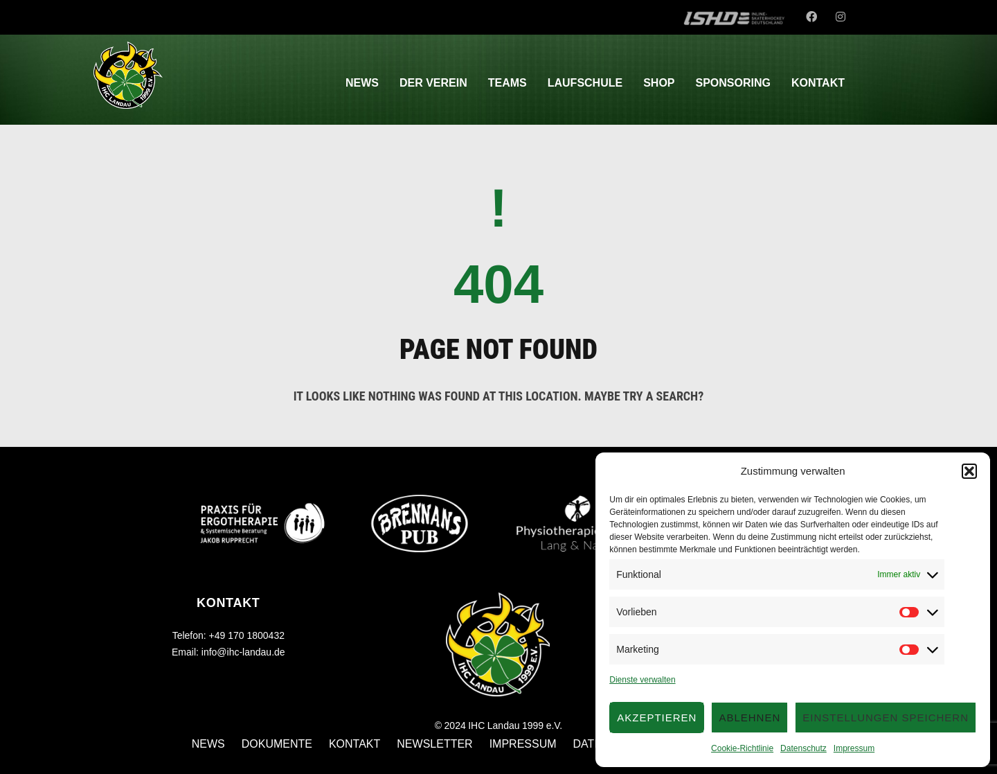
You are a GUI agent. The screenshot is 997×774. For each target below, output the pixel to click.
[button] (969, 471)
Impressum (854, 748)
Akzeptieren (657, 717)
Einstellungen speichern (885, 717)
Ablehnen (749, 717)
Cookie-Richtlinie (742, 748)
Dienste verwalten (642, 680)
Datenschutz (803, 748)
